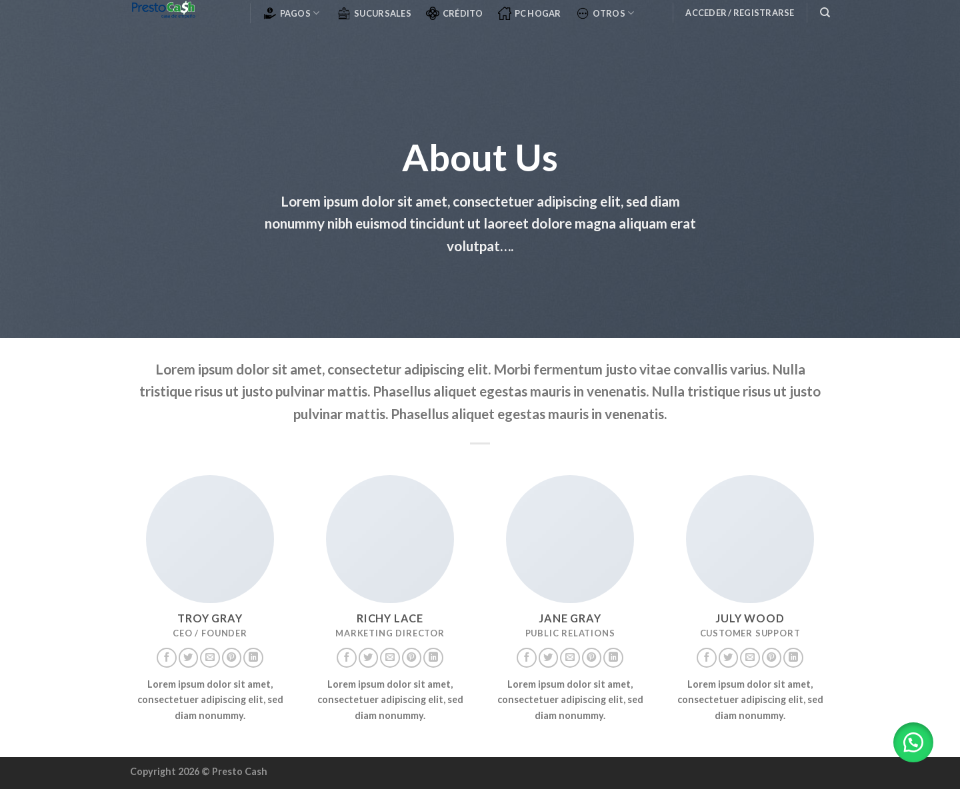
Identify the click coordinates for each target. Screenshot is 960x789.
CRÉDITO (454, 13)
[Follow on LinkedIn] (253, 658)
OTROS (605, 13)
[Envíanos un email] (210, 658)
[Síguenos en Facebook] (167, 658)
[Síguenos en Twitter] (189, 658)
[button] (913, 742)
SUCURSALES (374, 13)
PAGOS (291, 13)
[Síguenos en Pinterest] (232, 658)
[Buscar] (825, 12)
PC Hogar (529, 13)
